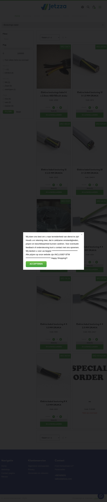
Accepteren (36, 264)
